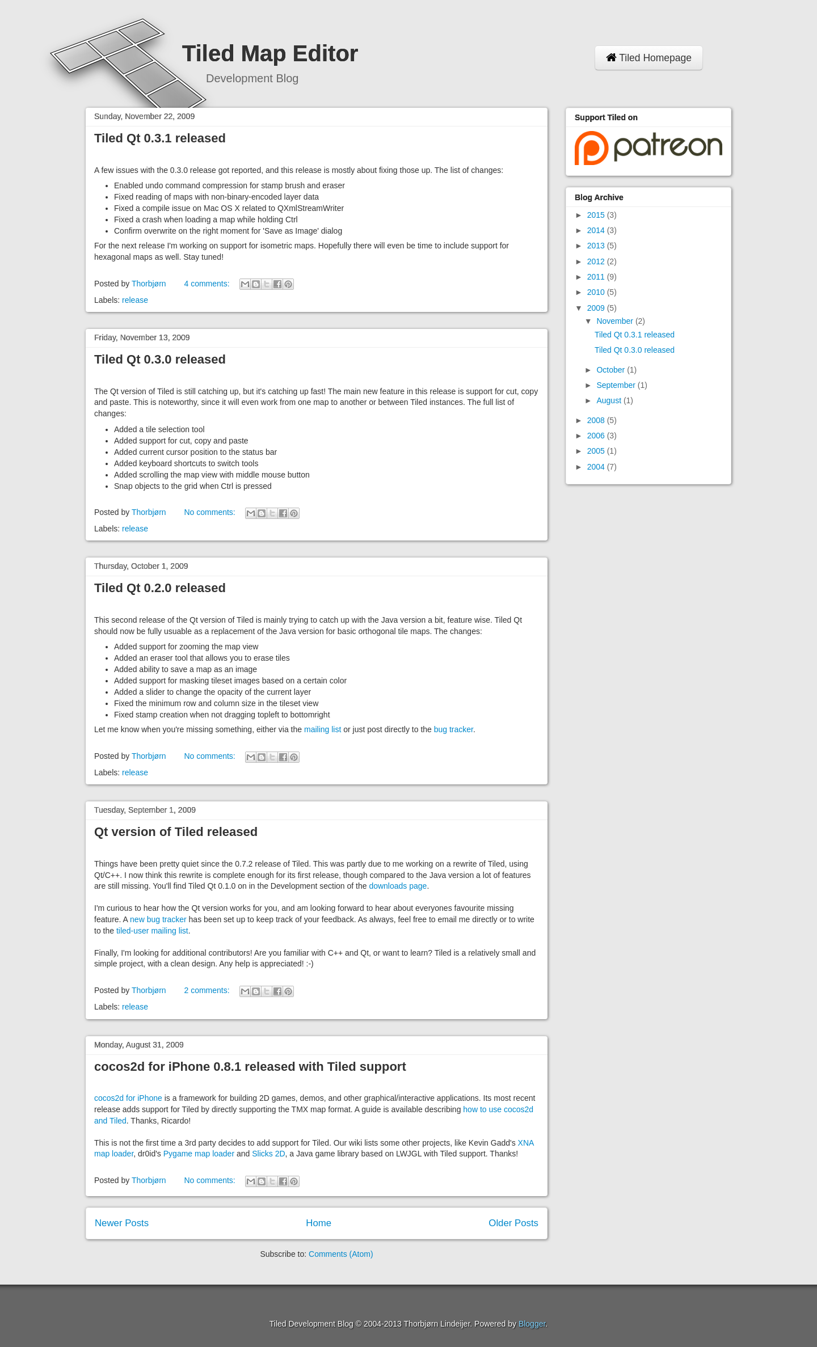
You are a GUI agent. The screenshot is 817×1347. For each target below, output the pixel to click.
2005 (597, 450)
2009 (597, 308)
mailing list (322, 729)
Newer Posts (122, 1223)
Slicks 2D (268, 1153)
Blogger (532, 1323)
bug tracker (453, 729)
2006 (597, 435)
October (611, 369)
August (609, 400)
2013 (597, 245)
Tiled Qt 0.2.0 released (160, 588)
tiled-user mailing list (152, 930)
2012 (597, 261)
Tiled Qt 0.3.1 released (160, 138)
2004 (597, 466)
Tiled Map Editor (270, 53)
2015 (597, 214)
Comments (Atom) (341, 1254)
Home (318, 1223)
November (615, 321)
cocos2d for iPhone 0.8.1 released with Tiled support (250, 1066)
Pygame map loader (198, 1153)
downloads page (398, 885)
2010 (597, 292)
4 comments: (207, 283)
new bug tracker (158, 919)
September (616, 385)
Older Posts (513, 1223)
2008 (597, 420)
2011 (597, 276)
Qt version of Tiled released (176, 832)
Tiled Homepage (649, 58)
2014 (597, 230)
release (135, 300)
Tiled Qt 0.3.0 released (160, 359)
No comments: (210, 512)
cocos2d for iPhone (128, 1098)
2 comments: (207, 990)
